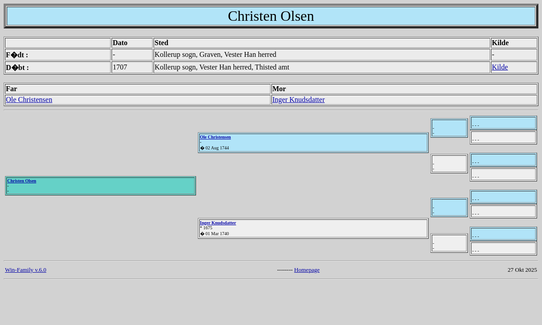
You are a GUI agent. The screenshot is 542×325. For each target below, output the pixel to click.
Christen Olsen (21, 180)
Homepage (306, 269)
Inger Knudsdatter (298, 99)
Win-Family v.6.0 (25, 269)
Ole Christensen (29, 99)
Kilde (500, 67)
